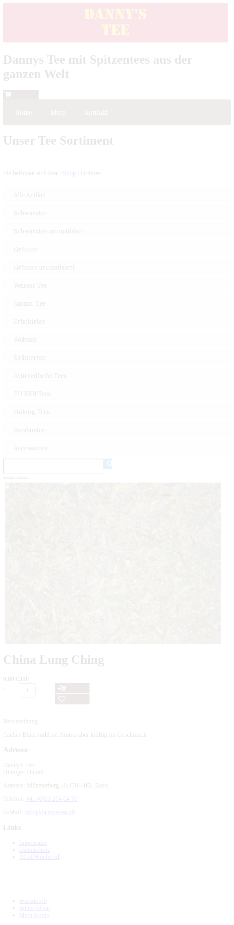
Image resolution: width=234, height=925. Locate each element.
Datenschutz (34, 849)
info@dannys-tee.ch (49, 812)
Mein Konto (34, 915)
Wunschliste (34, 908)
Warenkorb (33, 900)
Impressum (33, 842)
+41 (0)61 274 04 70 (52, 798)
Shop (69, 173)
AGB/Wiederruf (39, 856)
